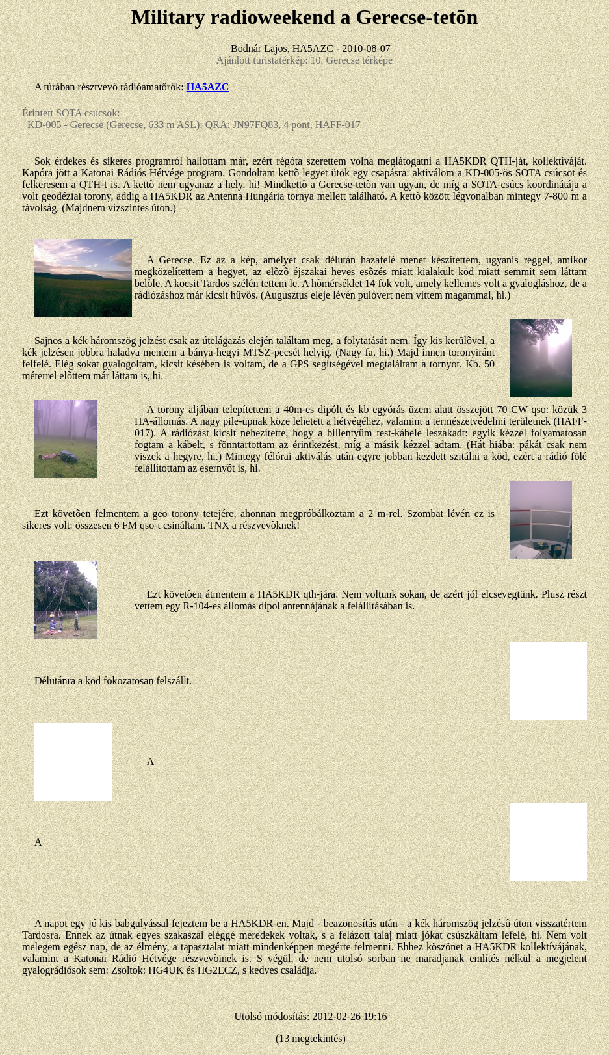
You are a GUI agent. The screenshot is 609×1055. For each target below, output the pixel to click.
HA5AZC (208, 86)
